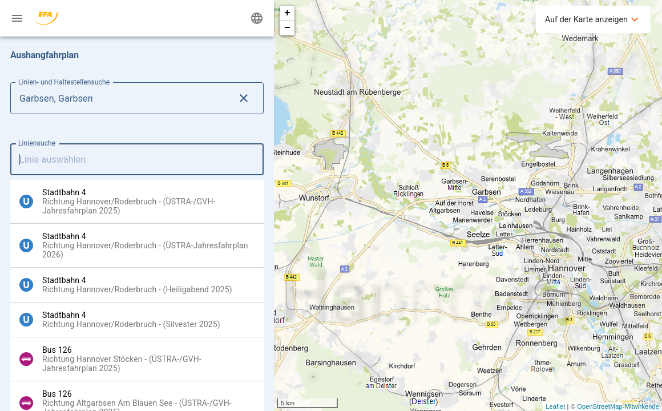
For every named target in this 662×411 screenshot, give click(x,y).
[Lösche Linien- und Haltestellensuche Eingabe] (244, 98)
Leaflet (555, 406)
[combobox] (137, 159)
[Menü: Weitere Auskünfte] (17, 18)
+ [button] (287, 13)
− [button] (287, 28)
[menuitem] (593, 19)
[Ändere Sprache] (257, 18)
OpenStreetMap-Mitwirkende (618, 406)
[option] (137, 202)
